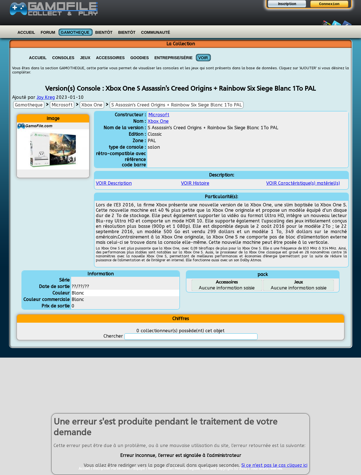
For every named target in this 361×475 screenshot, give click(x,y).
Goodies (139, 57)
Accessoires (110, 57)
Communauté (155, 32)
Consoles (63, 57)
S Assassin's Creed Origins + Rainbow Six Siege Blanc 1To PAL (176, 105)
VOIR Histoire (195, 183)
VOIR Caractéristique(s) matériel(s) (303, 183)
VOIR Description (114, 183)
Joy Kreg (46, 97)
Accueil (26, 32)
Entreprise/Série (174, 57)
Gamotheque (75, 32)
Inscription (287, 4)
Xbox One (92, 105)
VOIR (203, 57)
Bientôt (103, 32)
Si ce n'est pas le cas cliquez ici (274, 466)
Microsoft (62, 105)
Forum (48, 32)
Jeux (85, 57)
